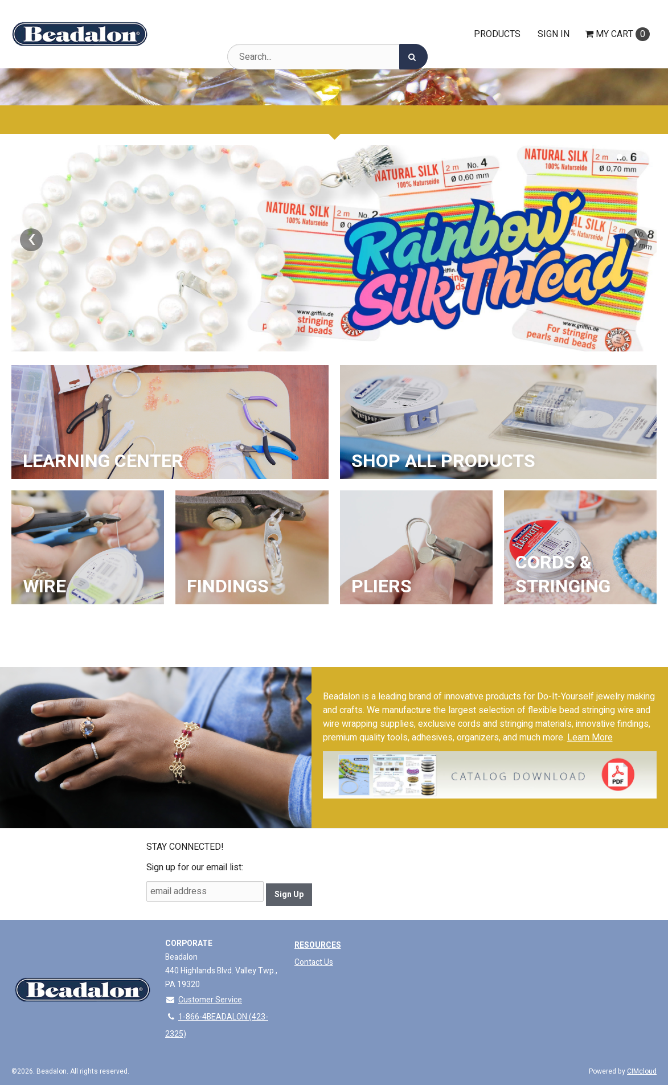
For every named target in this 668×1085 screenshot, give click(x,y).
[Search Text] (327, 56)
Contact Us (313, 962)
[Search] (413, 56)
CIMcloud (642, 1071)
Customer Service (203, 1000)
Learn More (590, 737)
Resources (317, 945)
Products (497, 34)
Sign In (553, 34)
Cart (617, 34)
